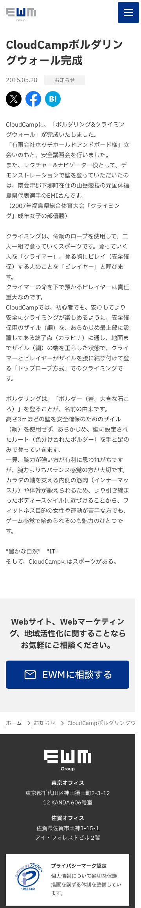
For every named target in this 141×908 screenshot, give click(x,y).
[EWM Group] (21, 14)
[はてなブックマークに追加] (53, 99)
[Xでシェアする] (14, 99)
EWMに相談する (67, 675)
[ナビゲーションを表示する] (128, 12)
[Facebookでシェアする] (33, 99)
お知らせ (45, 723)
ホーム (14, 723)
